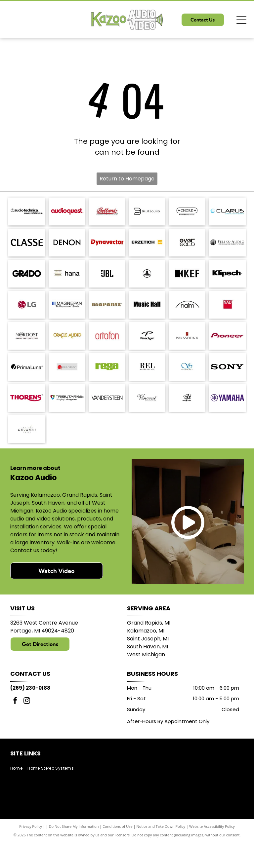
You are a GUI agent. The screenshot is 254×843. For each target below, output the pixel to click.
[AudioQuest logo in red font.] (67, 211)
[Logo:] (187, 398)
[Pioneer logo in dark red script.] (227, 336)
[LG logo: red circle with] (26, 305)
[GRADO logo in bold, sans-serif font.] (26, 273)
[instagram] (27, 701)
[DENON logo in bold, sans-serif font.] (67, 242)
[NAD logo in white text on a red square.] (227, 305)
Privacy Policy (30, 826)
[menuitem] (18, 768)
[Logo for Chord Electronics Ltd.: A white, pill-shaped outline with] (187, 211)
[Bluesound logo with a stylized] (147, 211)
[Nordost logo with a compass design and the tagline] (26, 336)
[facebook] (15, 701)
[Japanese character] (67, 273)
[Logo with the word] (227, 211)
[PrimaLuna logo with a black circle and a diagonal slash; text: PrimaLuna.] (26, 367)
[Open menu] (241, 20)
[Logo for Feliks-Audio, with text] (227, 242)
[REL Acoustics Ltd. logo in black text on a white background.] (147, 367)
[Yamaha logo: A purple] (227, 398)
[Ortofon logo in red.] (107, 336)
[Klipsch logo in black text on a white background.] (227, 273)
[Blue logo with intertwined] (187, 367)
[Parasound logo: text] (187, 336)
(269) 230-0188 (30, 687)
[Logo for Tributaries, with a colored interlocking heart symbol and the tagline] (67, 398)
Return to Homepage (127, 178)
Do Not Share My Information (74, 826)
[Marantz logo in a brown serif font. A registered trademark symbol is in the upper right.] (107, 305)
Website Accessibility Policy (212, 826)
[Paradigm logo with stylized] (147, 336)
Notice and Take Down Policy (161, 826)
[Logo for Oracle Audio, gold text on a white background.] (67, 336)
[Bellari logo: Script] (107, 211)
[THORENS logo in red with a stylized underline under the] (26, 398)
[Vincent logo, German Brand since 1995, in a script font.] (147, 398)
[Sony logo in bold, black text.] (227, 367)
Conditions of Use (118, 826)
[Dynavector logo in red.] (107, 242)
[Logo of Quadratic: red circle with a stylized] (67, 367)
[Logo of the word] (107, 367)
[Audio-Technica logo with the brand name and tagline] (26, 211)
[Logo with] (26, 429)
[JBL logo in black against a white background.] (107, 273)
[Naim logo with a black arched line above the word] (187, 305)
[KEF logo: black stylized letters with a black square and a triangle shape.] (187, 273)
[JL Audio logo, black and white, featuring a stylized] (147, 273)
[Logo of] (187, 242)
